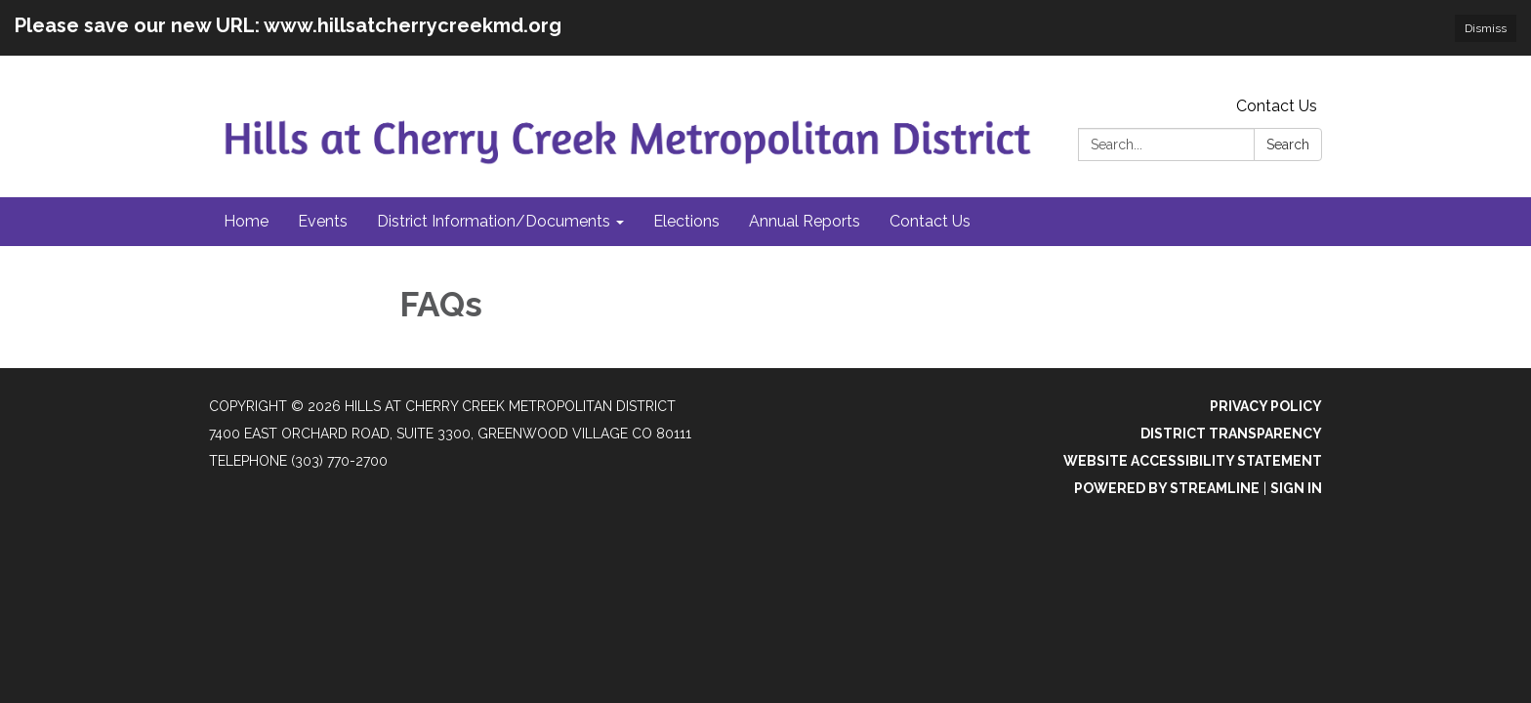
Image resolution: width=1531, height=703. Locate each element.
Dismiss (1486, 28)
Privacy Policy (1266, 406)
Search (1287, 144)
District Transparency (1231, 433)
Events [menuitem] (323, 221)
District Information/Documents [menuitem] (493, 221)
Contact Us (1276, 106)
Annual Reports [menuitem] (804, 221)
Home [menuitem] (246, 221)
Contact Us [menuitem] (930, 221)
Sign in (1296, 488)
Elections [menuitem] (686, 221)
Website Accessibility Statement (1192, 461)
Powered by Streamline (1167, 488)
